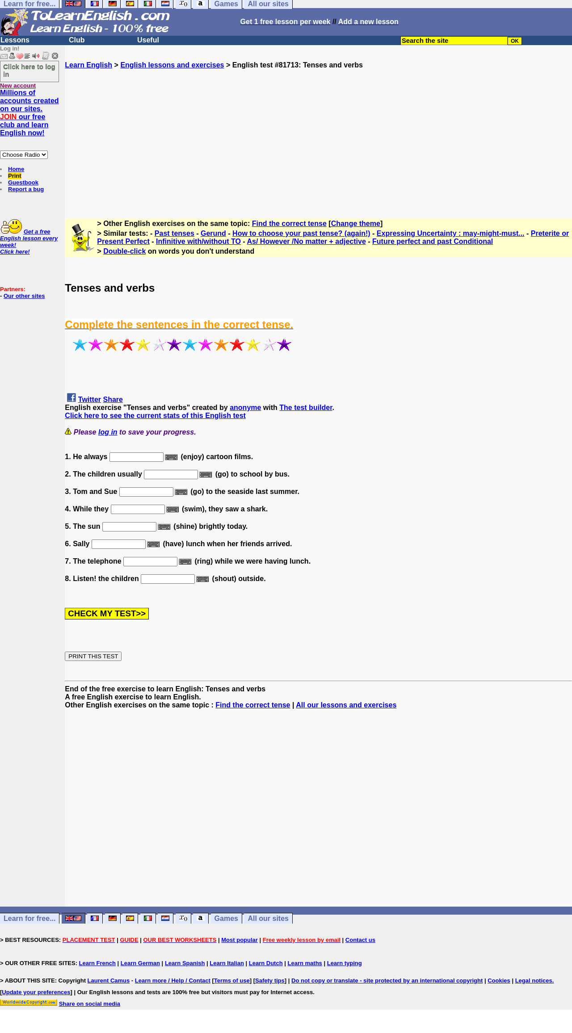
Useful (148, 40)
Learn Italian (227, 963)
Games (226, 918)
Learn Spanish (185, 963)
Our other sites (24, 296)
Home (16, 169)
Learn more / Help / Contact (172, 980)
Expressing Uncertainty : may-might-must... (451, 233)
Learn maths (305, 963)
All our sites (268, 918)
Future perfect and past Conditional (432, 241)
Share (113, 399)
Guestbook (23, 182)
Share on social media (89, 1003)
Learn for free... (29, 918)
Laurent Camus (109, 980)
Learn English (88, 65)
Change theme (355, 223)
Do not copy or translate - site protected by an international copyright (387, 980)
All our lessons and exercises (346, 705)
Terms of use (232, 980)
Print (14, 175)
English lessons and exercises (172, 65)
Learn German (140, 963)
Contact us (360, 940)
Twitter (89, 399)
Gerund (213, 233)
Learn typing (344, 963)
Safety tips (270, 980)
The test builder (305, 407)
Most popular (239, 940)
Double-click (124, 251)
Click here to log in (29, 70)
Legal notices (533, 980)
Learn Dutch (266, 963)
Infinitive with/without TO (198, 241)
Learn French (97, 963)
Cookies (499, 980)
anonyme (245, 407)
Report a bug (26, 189)
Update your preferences (36, 992)
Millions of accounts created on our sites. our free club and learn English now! (29, 113)
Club (77, 40)
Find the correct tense (289, 223)
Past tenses (174, 233)
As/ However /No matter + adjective (306, 241)
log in (108, 432)
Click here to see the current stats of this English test (155, 415)
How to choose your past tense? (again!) (301, 233)
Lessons (14, 40)
